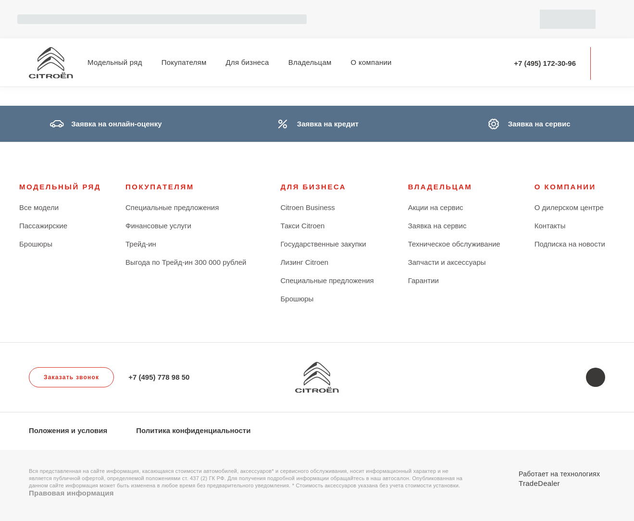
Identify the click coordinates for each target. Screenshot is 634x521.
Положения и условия (68, 430)
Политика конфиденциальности (193, 430)
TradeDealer (539, 483)
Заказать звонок (71, 377)
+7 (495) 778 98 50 (158, 377)
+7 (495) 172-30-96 (545, 63)
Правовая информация (71, 493)
